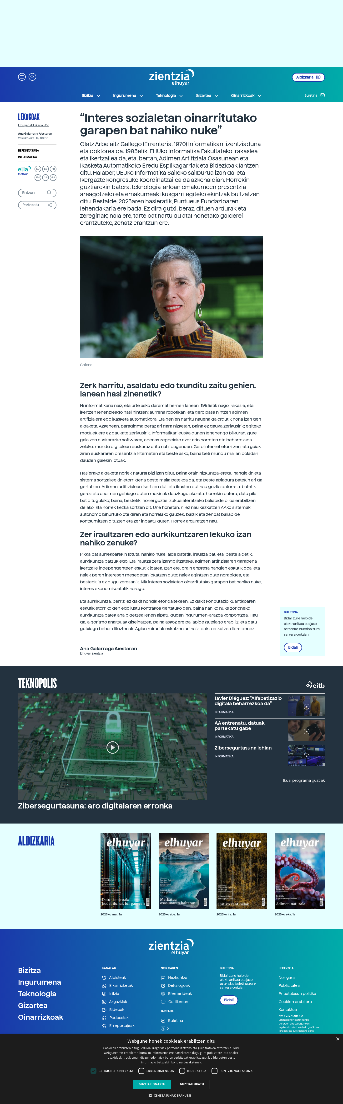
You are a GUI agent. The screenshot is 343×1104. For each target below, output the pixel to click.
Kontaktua (288, 1009)
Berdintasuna (28, 150)
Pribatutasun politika (297, 993)
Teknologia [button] (169, 95)
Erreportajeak (118, 1025)
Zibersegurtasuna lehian (243, 748)
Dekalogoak (175, 985)
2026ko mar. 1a (111, 914)
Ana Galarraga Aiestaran (35, 133)
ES (45, 168)
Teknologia (37, 993)
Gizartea (33, 1005)
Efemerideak (176, 993)
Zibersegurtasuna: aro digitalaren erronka (95, 805)
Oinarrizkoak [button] (246, 95)
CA (45, 177)
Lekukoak (29, 116)
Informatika (27, 157)
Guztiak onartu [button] (152, 1084)
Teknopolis (37, 682)
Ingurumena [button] (128, 95)
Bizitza (29, 970)
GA (53, 177)
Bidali (293, 647)
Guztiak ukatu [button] (192, 1084)
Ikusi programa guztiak (304, 780)
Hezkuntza (174, 977)
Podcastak (115, 1017)
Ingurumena (39, 982)
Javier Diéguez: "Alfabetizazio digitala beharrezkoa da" (248, 700)
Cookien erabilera (295, 1001)
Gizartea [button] (207, 95)
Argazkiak (114, 1001)
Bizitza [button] (91, 95)
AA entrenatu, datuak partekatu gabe (240, 725)
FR (53, 168)
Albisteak (114, 977)
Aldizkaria (308, 77)
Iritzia (110, 993)
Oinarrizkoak (40, 1017)
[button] (22, 76)
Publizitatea (289, 985)
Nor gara (287, 977)
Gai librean (174, 1001)
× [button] (337, 1039)
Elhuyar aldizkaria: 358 (33, 125)
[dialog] (171, 1069)
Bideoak (113, 1009)
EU (38, 168)
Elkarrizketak (117, 985)
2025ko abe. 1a (169, 914)
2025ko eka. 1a (285, 914)
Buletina (314, 95)
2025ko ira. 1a (226, 914)
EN (38, 177)
